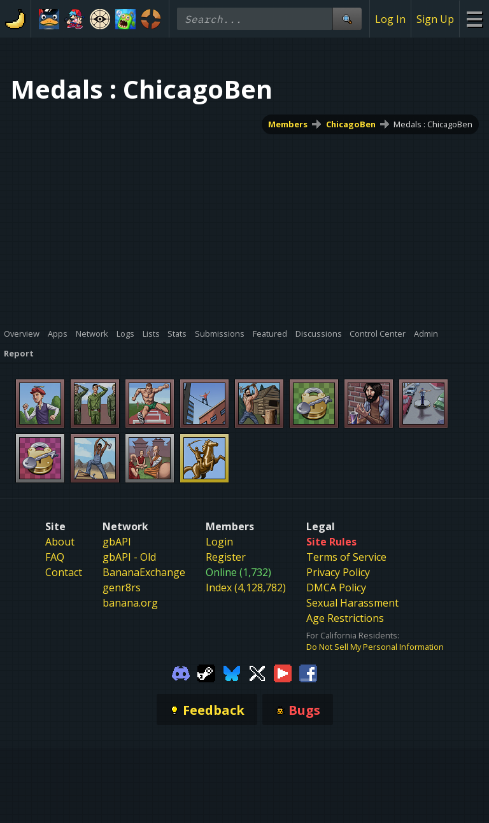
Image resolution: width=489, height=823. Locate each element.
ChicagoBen (351, 124)
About (59, 542)
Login (219, 542)
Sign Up (435, 19)
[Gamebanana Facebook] (308, 672)
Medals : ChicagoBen (432, 124)
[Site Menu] (474, 19)
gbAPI (117, 542)
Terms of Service (346, 557)
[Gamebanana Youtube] (283, 672)
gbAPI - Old (129, 557)
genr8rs (122, 587)
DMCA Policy (336, 587)
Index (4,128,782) (246, 587)
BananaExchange (144, 572)
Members (288, 124)
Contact (63, 572)
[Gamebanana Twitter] (257, 672)
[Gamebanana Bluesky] (232, 672)
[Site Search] (347, 19)
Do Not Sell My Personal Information (375, 646)
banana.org (130, 603)
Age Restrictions (345, 618)
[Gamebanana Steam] (206, 672)
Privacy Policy (338, 572)
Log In (390, 19)
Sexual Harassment (352, 603)
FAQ (54, 557)
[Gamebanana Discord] (181, 672)
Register (226, 557)
